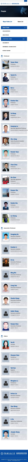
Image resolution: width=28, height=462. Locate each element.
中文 (25, 0)
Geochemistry (6, 42)
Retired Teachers (6, 50)
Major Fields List (7, 21)
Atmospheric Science (7, 38)
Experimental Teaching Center (9, 46)
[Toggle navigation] (26, 4)
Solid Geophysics (6, 31)
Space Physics (6, 35)
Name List (20, 21)
